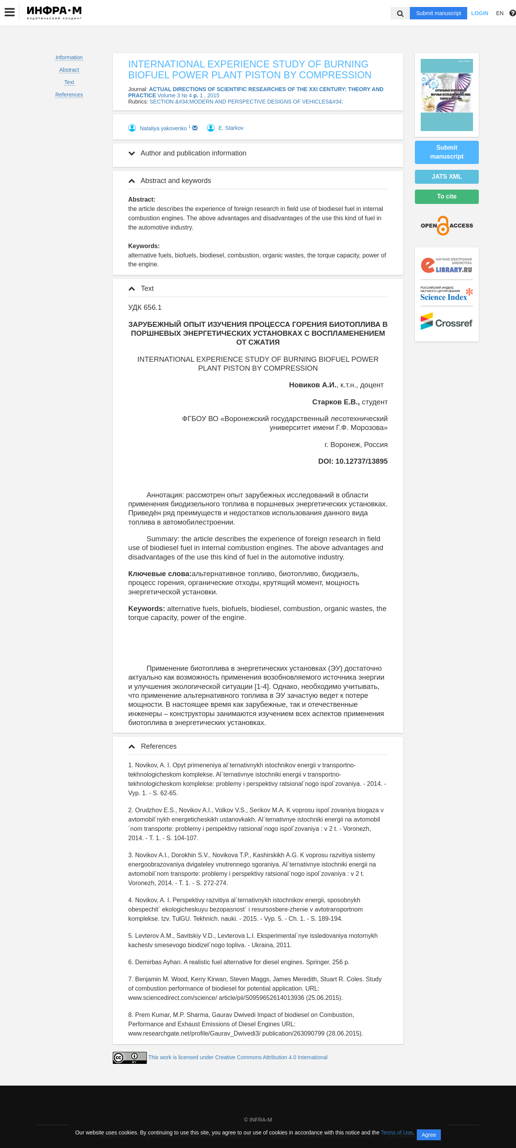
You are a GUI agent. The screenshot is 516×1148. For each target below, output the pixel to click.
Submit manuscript (438, 13)
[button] (9, 12)
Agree (428, 1135)
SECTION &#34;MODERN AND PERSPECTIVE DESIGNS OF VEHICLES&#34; (246, 101)
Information (69, 57)
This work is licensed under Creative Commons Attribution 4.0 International (238, 1057)
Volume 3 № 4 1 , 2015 (188, 95)
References (69, 94)
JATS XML (447, 176)
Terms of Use (397, 1132)
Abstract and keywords (169, 181)
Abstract (69, 70)
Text (69, 82)
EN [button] (500, 13)
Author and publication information (187, 153)
